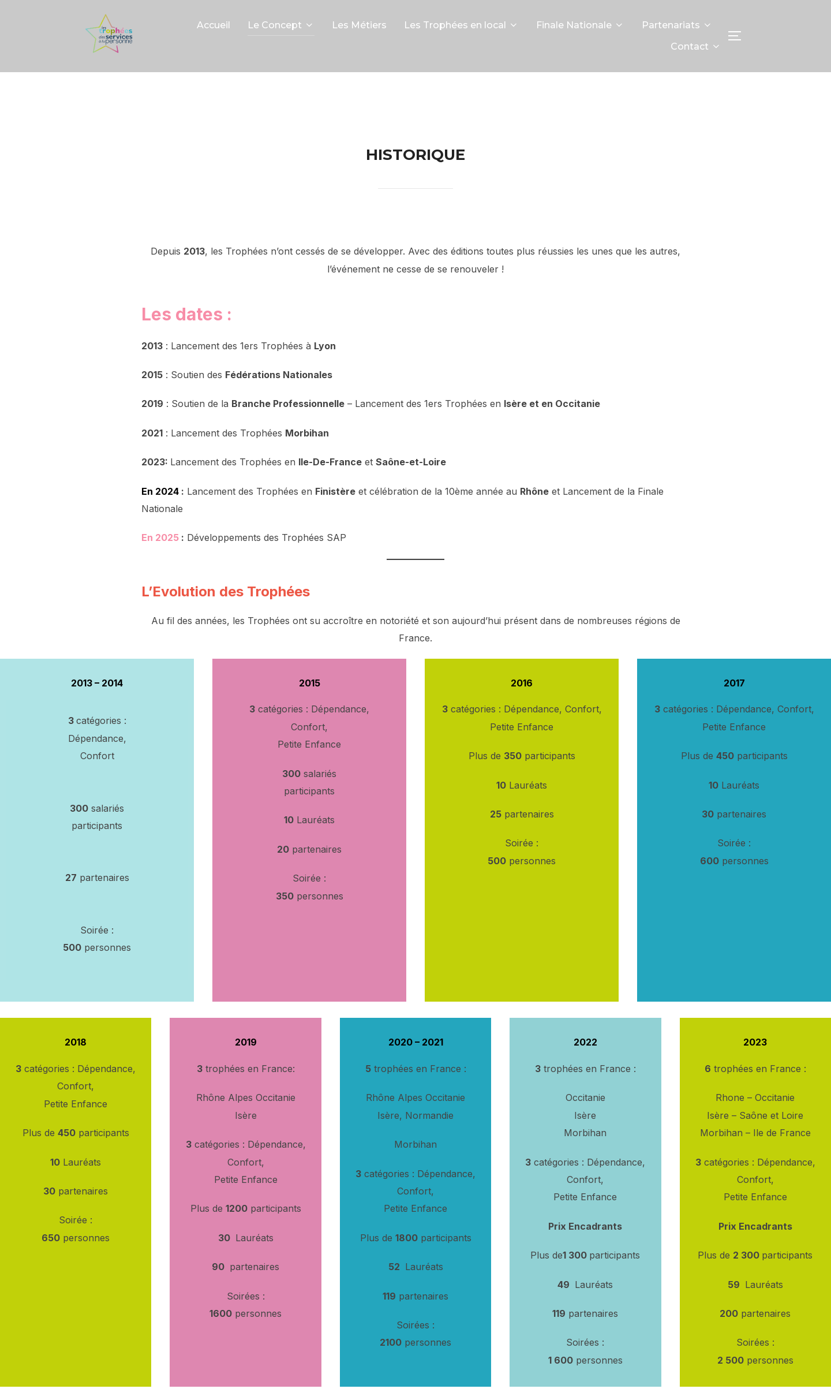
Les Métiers (359, 25)
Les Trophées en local (461, 25)
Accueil (213, 25)
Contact (696, 46)
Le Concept (281, 25)
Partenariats (677, 25)
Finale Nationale (580, 25)
